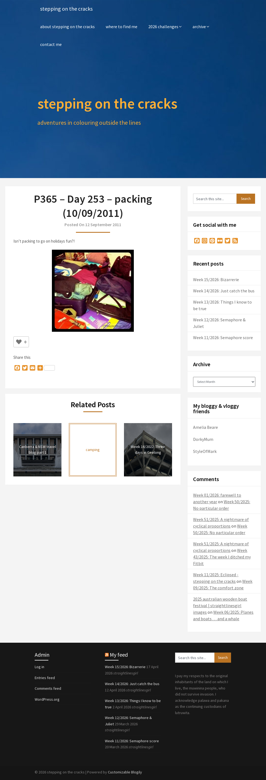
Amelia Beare (205, 427)
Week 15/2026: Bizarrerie (216, 279)
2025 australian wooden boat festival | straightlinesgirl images (220, 605)
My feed (119, 654)
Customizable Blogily (125, 772)
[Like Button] (19, 342)
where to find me (121, 26)
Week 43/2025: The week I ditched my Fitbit (222, 557)
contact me (51, 44)
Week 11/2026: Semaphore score (223, 337)
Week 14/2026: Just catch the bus (224, 290)
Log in (39, 666)
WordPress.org (47, 699)
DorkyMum (203, 439)
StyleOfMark (205, 451)
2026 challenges (163, 26)
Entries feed (45, 677)
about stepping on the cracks (67, 26)
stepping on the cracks (66, 8)
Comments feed (48, 688)
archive (199, 26)
